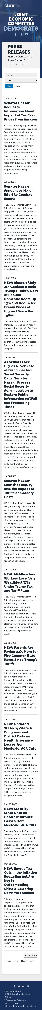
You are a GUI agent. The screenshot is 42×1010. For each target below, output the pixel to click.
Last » (31, 961)
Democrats (24, 56)
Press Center (15, 60)
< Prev (16, 961)
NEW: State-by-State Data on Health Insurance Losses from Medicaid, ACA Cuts (20, 817)
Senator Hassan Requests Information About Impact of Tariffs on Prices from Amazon (20, 111)
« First (8, 961)
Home (11, 56)
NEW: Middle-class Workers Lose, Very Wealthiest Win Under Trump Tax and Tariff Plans (20, 582)
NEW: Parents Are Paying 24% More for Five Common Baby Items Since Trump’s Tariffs (21, 655)
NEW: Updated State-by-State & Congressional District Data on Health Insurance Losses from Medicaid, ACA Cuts (20, 736)
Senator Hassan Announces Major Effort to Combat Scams (18, 192)
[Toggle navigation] (34, 5)
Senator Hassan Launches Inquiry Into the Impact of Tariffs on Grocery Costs (19, 489)
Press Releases (16, 64)
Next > (24, 961)
